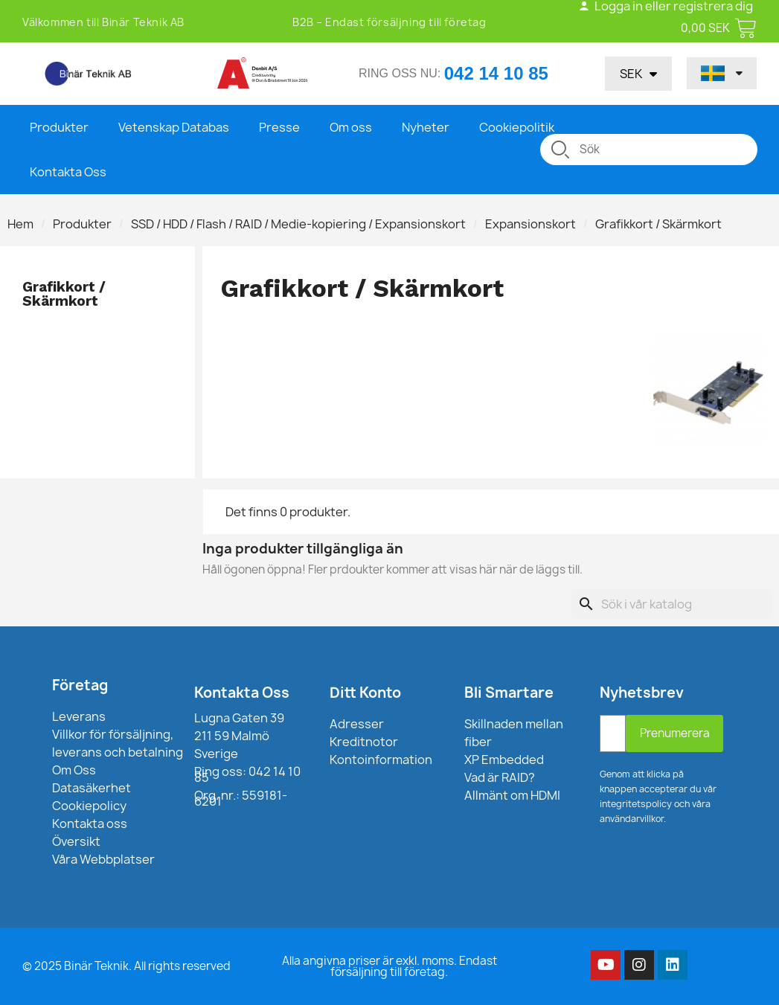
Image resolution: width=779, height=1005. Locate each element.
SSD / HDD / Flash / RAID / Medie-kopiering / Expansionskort (298, 223)
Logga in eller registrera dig (665, 6)
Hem (20, 223)
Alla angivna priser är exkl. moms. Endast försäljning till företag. (389, 966)
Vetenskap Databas (173, 127)
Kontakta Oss (68, 172)
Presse (279, 127)
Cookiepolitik (516, 127)
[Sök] (671, 604)
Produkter (59, 127)
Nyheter (425, 127)
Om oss (351, 127)
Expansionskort (530, 223)
